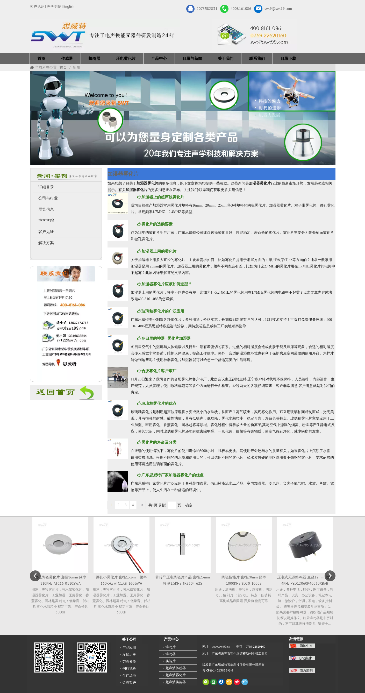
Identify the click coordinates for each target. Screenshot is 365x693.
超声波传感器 (176, 668)
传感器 (67, 58)
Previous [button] (35, 575)
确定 (188, 505)
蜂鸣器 (94, 58)
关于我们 (225, 58)
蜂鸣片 (171, 647)
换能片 (171, 661)
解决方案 (46, 243)
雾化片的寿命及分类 (158, 442)
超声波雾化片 (176, 675)
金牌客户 (129, 682)
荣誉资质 (129, 661)
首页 (41, 58)
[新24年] (105, 35)
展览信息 (46, 209)
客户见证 (37, 6)
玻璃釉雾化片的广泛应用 (162, 311)
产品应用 (129, 647)
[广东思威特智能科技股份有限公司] (254, 34)
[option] (60, 566)
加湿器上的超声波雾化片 (162, 197)
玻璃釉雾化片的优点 (158, 403)
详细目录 (46, 187)
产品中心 (159, 58)
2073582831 (201, 9)
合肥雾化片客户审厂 (158, 371)
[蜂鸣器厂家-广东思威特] (66, 392)
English (68, 6)
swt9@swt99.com (273, 9)
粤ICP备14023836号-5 (217, 670)
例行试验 (129, 668)
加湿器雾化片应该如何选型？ (166, 284)
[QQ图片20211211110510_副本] (66, 324)
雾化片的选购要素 (157, 224)
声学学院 (54, 6)
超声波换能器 (176, 682)
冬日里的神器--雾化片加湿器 (166, 338)
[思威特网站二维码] (92, 657)
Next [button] (330, 575)
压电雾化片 (125, 58)
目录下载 (288, 58)
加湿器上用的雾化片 (158, 251)
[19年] (182, 118)
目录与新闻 (192, 58)
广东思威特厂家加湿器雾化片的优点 (172, 475)
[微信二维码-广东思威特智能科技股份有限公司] (49, 657)
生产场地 (129, 675)
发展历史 (129, 654)
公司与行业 (48, 198)
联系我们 (257, 58)
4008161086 (235, 9)
